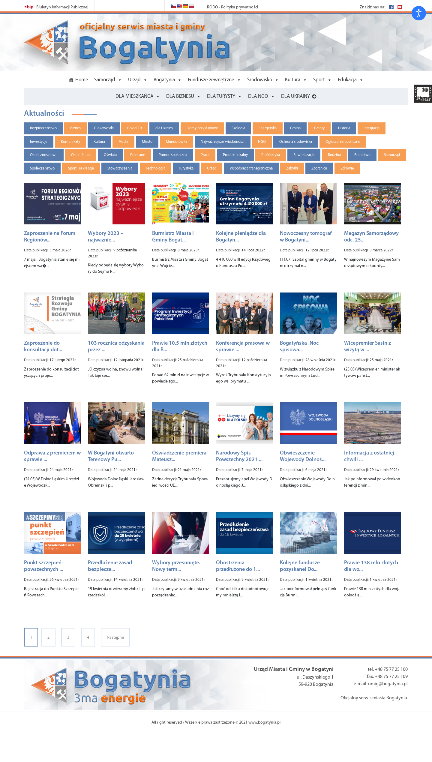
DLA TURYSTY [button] (221, 96)
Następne (115, 637)
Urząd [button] (134, 79)
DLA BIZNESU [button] (180, 96)
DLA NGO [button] (258, 96)
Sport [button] (319, 79)
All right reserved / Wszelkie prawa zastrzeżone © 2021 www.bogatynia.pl (216, 722)
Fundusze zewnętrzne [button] (211, 79)
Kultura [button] (292, 79)
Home (81, 79)
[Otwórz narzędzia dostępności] (419, 13)
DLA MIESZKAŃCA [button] (134, 96)
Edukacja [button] (347, 79)
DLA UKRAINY (295, 96)
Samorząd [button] (104, 79)
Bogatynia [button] (164, 79)
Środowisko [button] (259, 79)
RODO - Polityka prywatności (232, 7)
